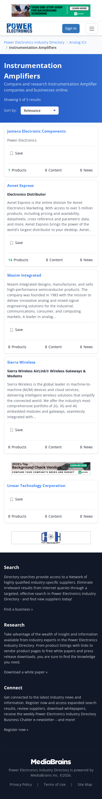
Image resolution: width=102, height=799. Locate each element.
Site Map (85, 784)
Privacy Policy (21, 784)
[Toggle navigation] (92, 28)
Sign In (71, 28)
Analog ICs (78, 42)
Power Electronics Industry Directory (34, 42)
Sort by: (10, 110)
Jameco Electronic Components (36, 131)
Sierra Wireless (21, 362)
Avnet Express (20, 185)
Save (16, 153)
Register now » (16, 729)
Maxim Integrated (24, 275)
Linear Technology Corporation (36, 485)
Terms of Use (55, 784)
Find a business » (18, 609)
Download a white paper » (26, 672)
